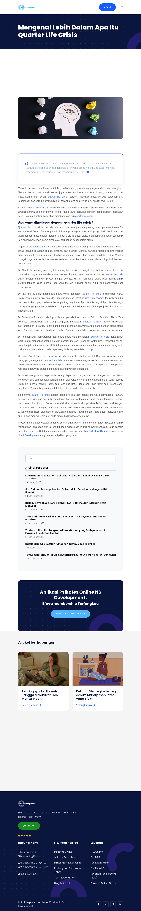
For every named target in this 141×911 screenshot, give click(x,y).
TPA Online (96, 851)
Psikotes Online (63, 851)
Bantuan (29, 825)
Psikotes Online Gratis (103, 882)
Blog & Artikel (62, 882)
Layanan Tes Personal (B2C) (103, 875)
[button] (122, 7)
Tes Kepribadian (99, 862)
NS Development (30, 435)
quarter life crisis (57, 196)
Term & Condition (64, 877)
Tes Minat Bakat (99, 867)
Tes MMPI (95, 856)
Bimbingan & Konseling (68, 862)
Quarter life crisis (27, 227)
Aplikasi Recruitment (66, 856)
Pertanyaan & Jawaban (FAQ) (68, 869)
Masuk (107, 7)
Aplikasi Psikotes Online (70, 614)
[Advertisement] (70, 74)
